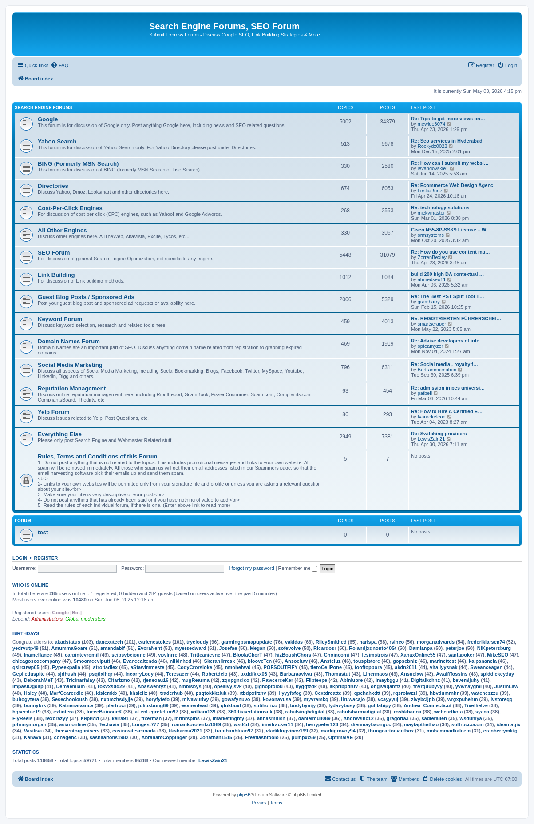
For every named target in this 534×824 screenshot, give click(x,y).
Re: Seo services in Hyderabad (447, 140)
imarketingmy (229, 718)
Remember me (298, 568)
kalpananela (483, 661)
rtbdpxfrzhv (252, 693)
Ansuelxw (411, 674)
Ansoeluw (296, 661)
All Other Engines (62, 230)
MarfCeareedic (66, 693)
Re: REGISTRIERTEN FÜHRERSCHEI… (456, 318)
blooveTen (260, 661)
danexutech (109, 642)
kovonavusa (277, 699)
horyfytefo (158, 699)
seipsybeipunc (128, 654)
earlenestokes (154, 642)
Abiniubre (351, 680)
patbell (425, 393)
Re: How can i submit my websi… (450, 163)
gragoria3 (398, 718)
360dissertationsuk (250, 711)
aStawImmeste (147, 667)
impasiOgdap (28, 686)
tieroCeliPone (326, 667)
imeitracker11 (277, 724)
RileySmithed (331, 642)
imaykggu (387, 680)
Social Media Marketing (70, 365)
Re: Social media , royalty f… (444, 364)
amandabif (112, 648)
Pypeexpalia (66, 667)
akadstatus (67, 642)
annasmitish (271, 718)
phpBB (244, 794)
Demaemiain (70, 686)
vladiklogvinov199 (287, 730)
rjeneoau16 (155, 680)
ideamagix (509, 724)
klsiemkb (106, 693)
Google (48, 119)
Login (19, 558)
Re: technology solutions (440, 207)
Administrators (47, 618)
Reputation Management (72, 388)
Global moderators (85, 618)
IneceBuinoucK (104, 711)
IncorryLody (139, 674)
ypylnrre (167, 654)
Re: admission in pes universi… (448, 387)
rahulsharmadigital (359, 711)
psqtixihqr (100, 674)
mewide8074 (431, 124)
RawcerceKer (277, 680)
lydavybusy (341, 705)
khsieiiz (138, 693)
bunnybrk (35, 705)
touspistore (366, 661)
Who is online (30, 585)
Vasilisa (33, 730)
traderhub (171, 693)
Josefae (228, 648)
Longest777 (145, 724)
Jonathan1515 (216, 737)
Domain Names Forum (69, 341)
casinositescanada (134, 730)
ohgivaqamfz (385, 686)
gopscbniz (405, 661)
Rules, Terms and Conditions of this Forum (97, 456)
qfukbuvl (231, 705)
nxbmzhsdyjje (117, 699)
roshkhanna (407, 711)
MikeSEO (497, 654)
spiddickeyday (497, 674)
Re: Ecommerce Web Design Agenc (452, 185)
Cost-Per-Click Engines (70, 208)
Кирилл (90, 718)
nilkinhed (180, 661)
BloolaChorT (247, 654)
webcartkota (448, 711)
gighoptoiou (268, 686)
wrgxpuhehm (462, 699)
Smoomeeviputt (92, 661)
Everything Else (60, 434)
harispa (367, 642)
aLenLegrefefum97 (156, 711)
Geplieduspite (28, 674)
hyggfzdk (306, 686)
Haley (30, 693)
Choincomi (336, 654)
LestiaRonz (430, 190)
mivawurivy (195, 699)
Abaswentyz (152, 686)
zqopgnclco (235, 680)
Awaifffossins (451, 674)
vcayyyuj (388, 699)
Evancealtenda (140, 661)
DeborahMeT (39, 680)
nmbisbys (189, 686)
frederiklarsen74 (486, 642)
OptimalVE (340, 737)
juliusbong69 (153, 705)
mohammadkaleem (449, 730)
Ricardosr (324, 648)
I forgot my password (251, 568)
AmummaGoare (69, 648)
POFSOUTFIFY (281, 667)
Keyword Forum (60, 319)
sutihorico (265, 705)
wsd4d (241, 724)
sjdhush (66, 674)
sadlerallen (434, 718)
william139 (203, 711)
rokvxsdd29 (111, 686)
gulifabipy (379, 705)
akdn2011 (406, 667)
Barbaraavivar (296, 674)
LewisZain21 (431, 439)
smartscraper (432, 323)
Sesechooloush (70, 699)
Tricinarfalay (80, 680)
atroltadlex (105, 667)
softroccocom (467, 724)
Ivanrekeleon (432, 416)
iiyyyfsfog (290, 693)
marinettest (443, 661)
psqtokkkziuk (211, 693)
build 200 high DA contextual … (447, 274)
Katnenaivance (76, 705)
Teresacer (177, 674)
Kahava (32, 737)
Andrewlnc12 (358, 718)
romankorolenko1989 (196, 724)
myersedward (190, 648)
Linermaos (375, 674)
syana (482, 711)
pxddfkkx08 (253, 674)
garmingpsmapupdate (246, 642)
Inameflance (38, 654)
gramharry (429, 301)
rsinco (396, 642)
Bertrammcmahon (437, 369)
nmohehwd (238, 667)
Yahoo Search (57, 141)
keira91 (120, 718)
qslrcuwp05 (26, 667)
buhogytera (25, 699)
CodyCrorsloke (194, 667)
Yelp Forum (54, 412)
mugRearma (195, 680)
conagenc (65, 737)
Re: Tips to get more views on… (448, 118)
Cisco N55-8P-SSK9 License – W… (451, 229)
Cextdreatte (327, 693)
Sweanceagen (486, 667)
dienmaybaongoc (371, 724)
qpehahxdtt (367, 693)
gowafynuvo (236, 699)
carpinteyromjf (82, 654)
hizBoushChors (293, 654)
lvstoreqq (501, 699)
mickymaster (431, 212)
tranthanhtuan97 (234, 730)
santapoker (461, 654)
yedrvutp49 (25, 648)
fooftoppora (368, 667)
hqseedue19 (26, 711)
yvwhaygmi (468, 686)
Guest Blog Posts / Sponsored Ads (86, 297)
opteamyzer (430, 346)
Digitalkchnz (425, 680)
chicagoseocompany (36, 661)
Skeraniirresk (219, 661)
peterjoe (454, 648)
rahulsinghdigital (304, 711)
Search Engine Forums (43, 107)
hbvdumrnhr (444, 693)
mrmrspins (187, 718)
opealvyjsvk (227, 686)
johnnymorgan (29, 724)
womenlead (194, 705)
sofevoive (289, 648)
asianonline (72, 724)
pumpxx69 (304, 737)
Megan (257, 648)
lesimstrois (375, 654)
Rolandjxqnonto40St (372, 648)
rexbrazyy (56, 718)
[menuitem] (59, 65)
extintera (63, 711)
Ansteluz (330, 661)
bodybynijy (303, 705)
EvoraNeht (150, 648)
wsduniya (471, 718)
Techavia (109, 724)
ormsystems (431, 235)
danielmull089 (314, 718)
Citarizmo (119, 680)
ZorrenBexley (432, 257)
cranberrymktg (500, 730)
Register (46, 558)
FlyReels (22, 718)
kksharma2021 (185, 730)
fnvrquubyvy (428, 686)
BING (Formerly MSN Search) (78, 163)
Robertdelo (215, 674)
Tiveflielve (476, 705)
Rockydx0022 (432, 146)
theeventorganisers (77, 730)
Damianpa (421, 648)
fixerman (151, 718)
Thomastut (337, 674)
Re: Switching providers (439, 433)
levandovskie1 (433, 168)
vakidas (294, 642)
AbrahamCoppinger (164, 737)
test (43, 532)
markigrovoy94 (338, 730)
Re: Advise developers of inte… (447, 340)
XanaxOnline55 (417, 654)
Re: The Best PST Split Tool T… (447, 296)
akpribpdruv (344, 686)
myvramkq (316, 699)
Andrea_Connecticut (428, 705)
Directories (53, 186)
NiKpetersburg (494, 648)
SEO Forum (54, 252)
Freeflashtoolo (262, 737)
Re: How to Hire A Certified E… (447, 411)
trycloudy (197, 642)
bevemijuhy (466, 680)
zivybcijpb (423, 699)
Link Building (56, 274)
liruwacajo (353, 699)
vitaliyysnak (443, 667)
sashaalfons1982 (109, 737)
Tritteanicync (205, 654)
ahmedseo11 (432, 279)
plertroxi (116, 705)
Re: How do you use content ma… (450, 252)
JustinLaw (506, 686)
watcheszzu (484, 693)
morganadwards (436, 642)
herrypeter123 (322, 724)
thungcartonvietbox (391, 730)
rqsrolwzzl (405, 693)
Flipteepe (316, 680)
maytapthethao (421, 724)
